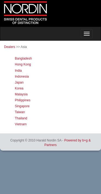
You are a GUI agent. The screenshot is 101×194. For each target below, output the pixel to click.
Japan (19, 82)
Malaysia (21, 94)
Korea (19, 88)
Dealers (9, 47)
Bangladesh (23, 58)
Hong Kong (23, 64)
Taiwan (20, 112)
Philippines (22, 100)
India (18, 70)
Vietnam (21, 124)
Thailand (21, 118)
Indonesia (22, 76)
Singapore (22, 106)
